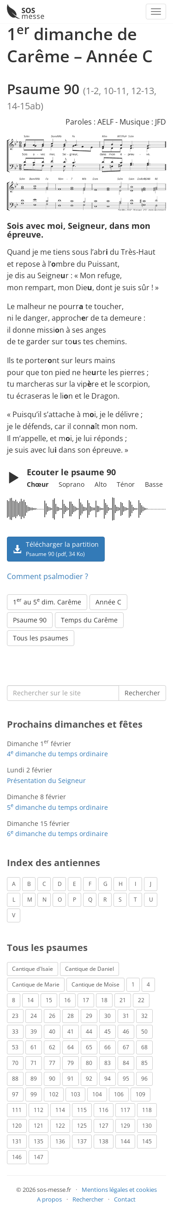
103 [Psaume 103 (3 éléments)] (75, 1094)
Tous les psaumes (40, 638)
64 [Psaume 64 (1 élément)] (70, 1047)
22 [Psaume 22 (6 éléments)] (141, 1000)
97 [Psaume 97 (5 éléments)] (15, 1094)
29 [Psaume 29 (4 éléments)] (89, 1016)
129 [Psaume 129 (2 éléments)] (125, 1126)
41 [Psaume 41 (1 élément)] (70, 1031)
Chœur (37, 484)
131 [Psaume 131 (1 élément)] (17, 1141)
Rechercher (142, 692)
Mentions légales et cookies (119, 1189)
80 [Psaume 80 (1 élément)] (89, 1063)
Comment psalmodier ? (47, 576)
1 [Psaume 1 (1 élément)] (133, 984)
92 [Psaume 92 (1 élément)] (89, 1078)
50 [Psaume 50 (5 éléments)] (144, 1031)
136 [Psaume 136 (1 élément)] (60, 1141)
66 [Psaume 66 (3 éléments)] (107, 1047)
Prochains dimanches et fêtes (75, 724)
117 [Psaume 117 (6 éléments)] (125, 1110)
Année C (108, 602)
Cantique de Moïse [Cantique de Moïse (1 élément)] (95, 984)
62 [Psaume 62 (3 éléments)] (52, 1047)
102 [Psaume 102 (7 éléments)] (54, 1094)
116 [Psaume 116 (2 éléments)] (103, 1110)
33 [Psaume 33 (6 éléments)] (15, 1031)
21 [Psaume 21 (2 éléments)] (122, 1000)
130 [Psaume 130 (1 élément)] (147, 1126)
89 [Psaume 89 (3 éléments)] (33, 1078)
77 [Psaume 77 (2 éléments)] (52, 1063)
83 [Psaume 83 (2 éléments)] (107, 1063)
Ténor (126, 484)
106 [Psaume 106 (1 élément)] (119, 1094)
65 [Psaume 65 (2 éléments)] (89, 1047)
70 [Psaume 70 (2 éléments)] (15, 1063)
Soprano (71, 484)
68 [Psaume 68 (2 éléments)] (144, 1047)
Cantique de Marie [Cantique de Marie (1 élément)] (36, 984)
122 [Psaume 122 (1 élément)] (60, 1126)
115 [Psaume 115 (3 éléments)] (82, 1110)
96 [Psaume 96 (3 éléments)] (144, 1078)
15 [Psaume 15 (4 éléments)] (49, 1000)
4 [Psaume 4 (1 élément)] (148, 984)
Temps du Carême (89, 620)
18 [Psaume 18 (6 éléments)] (104, 1000)
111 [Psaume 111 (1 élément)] (17, 1110)
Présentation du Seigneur (46, 780)
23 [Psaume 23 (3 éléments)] (15, 1016)
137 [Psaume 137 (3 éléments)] (82, 1141)
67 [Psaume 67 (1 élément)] (126, 1047)
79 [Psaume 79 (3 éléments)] (70, 1063)
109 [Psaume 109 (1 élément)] (140, 1094)
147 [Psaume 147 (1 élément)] (38, 1157)
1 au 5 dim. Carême (47, 601)
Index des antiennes (53, 862)
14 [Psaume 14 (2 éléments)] (30, 1000)
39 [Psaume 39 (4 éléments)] (33, 1031)
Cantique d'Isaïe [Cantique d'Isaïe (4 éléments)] (32, 969)
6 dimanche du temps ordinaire (57, 833)
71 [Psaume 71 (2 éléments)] (33, 1063)
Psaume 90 (30, 620)
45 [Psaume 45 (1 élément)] (107, 1031)
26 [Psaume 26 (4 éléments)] (52, 1016)
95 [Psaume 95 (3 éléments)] (126, 1078)
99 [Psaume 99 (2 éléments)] (33, 1094)
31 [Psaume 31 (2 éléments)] (126, 1016)
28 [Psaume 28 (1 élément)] (70, 1016)
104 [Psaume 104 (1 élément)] (97, 1094)
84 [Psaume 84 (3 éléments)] (126, 1063)
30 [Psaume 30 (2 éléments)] (107, 1016)
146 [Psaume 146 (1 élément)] (17, 1157)
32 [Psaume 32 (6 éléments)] (144, 1016)
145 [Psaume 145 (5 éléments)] (147, 1141)
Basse (154, 484)
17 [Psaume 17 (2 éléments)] (86, 1000)
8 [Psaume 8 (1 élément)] (13, 1000)
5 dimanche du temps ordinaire (57, 807)
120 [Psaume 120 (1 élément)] (17, 1126)
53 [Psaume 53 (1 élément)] (15, 1047)
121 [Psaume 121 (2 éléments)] (38, 1126)
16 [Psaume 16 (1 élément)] (67, 1000)
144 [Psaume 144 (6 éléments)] (125, 1141)
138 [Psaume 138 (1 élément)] (103, 1141)
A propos (49, 1199)
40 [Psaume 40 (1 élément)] (52, 1031)
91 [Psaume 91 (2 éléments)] (70, 1078)
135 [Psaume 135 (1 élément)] (38, 1141)
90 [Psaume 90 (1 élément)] (52, 1078)
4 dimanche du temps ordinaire (57, 753)
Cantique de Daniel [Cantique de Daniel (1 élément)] (89, 969)
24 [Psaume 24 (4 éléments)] (33, 1016)
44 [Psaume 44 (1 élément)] (89, 1031)
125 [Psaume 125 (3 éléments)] (82, 1126)
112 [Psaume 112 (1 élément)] (38, 1110)
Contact (125, 1199)
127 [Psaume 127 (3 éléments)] (103, 1126)
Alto (101, 484)
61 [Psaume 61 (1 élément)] (33, 1047)
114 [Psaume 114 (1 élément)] (60, 1110)
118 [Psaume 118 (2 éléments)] (147, 1110)
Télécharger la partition (56, 548)
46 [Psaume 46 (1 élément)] (126, 1031)
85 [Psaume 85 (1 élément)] (144, 1063)
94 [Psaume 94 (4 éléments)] (107, 1078)
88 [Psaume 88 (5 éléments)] (15, 1078)
